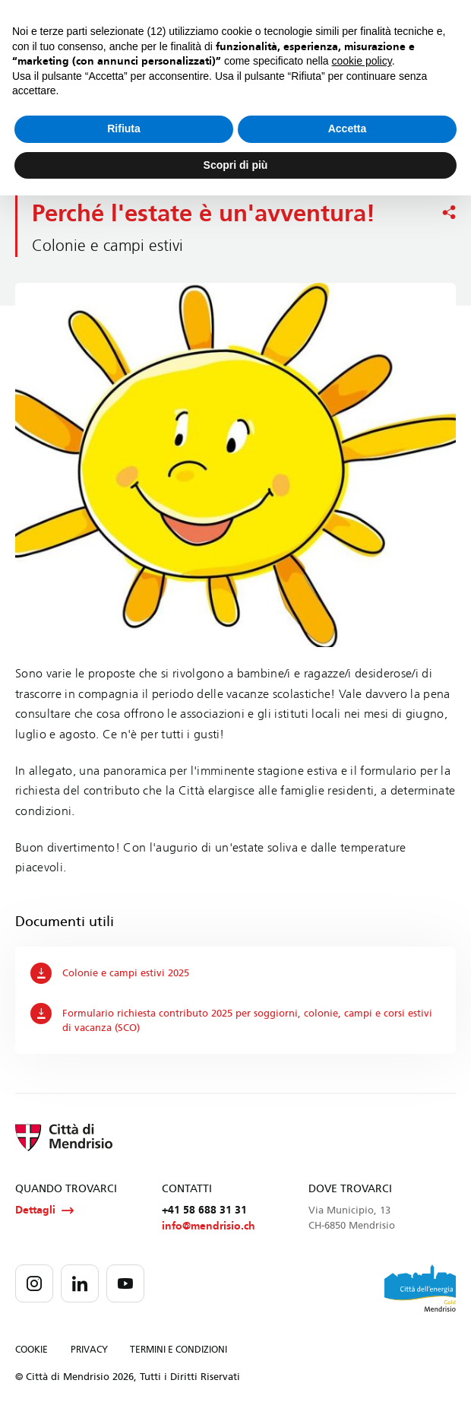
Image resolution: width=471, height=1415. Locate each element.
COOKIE (31, 1350)
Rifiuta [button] (124, 128)
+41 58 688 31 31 (204, 1210)
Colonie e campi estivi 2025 (109, 973)
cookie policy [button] (362, 61)
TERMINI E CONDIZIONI (178, 1350)
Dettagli (44, 1210)
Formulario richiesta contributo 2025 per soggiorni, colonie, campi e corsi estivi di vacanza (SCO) (231, 1018)
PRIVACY (89, 1350)
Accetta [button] (347, 128)
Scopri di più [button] (236, 165)
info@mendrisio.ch (208, 1226)
